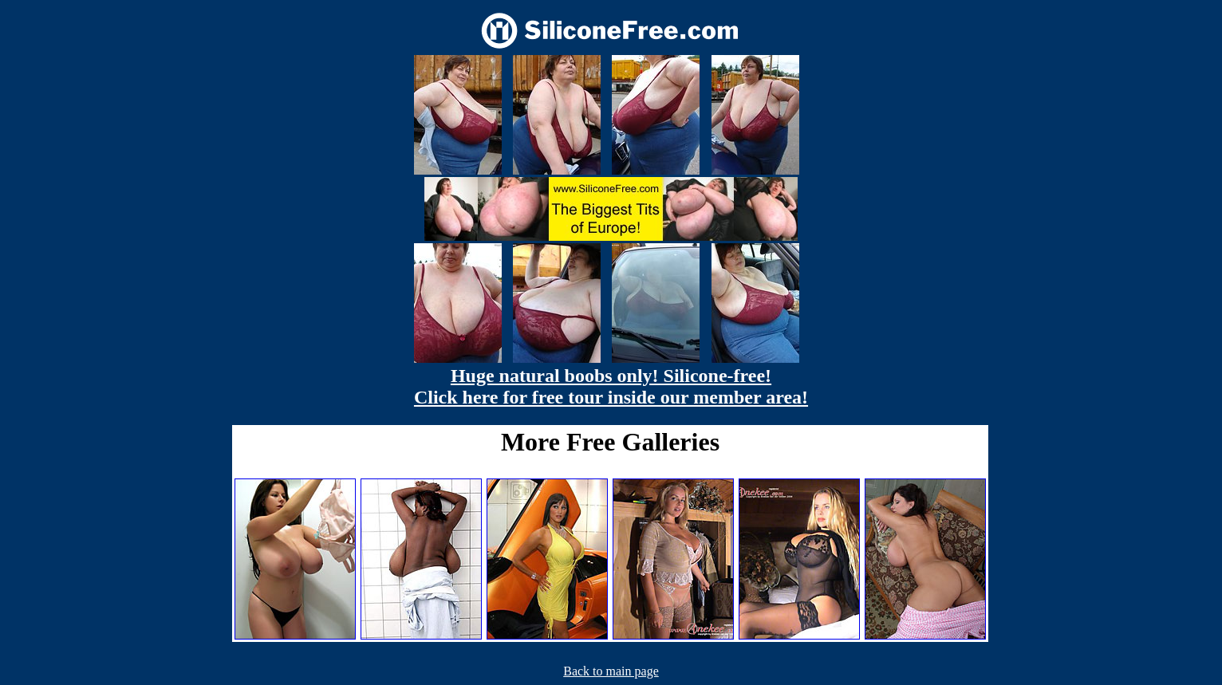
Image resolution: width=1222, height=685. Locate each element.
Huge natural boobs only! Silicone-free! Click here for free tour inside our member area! (611, 386)
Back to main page (611, 671)
